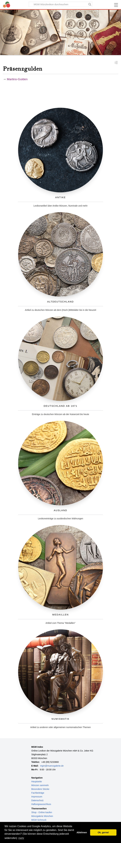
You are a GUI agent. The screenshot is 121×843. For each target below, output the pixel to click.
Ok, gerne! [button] (103, 832)
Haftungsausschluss (41, 804)
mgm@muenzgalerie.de (52, 766)
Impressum (36, 796)
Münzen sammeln (40, 785)
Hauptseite (36, 781)
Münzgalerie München (42, 816)
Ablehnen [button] (82, 832)
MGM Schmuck (38, 820)
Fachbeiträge (37, 793)
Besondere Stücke (40, 789)
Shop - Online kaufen (41, 812)
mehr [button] (21, 838)
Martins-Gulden (17, 79)
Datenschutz (37, 800)
